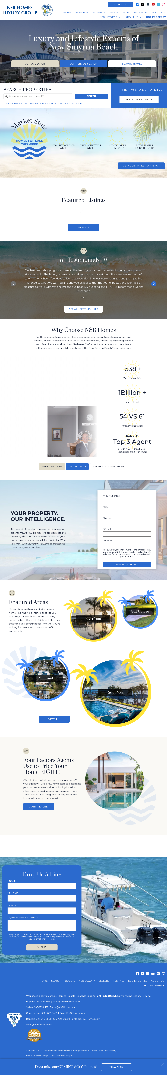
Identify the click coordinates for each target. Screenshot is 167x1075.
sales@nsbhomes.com (39, 1022)
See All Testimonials (83, 310)
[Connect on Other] (148, 4)
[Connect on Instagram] (163, 4)
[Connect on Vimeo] (158, 4)
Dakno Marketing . (63, 1053)
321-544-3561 (43, 1016)
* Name (107, 519)
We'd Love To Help (139, 100)
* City (105, 508)
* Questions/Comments (23, 915)
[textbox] (39, 96)
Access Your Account (69, 104)
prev (13, 284)
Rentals (118, 978)
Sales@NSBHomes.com (66, 999)
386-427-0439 (49, 1010)
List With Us (77, 467)
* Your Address (111, 497)
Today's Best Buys (15, 104)
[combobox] (37, 96)
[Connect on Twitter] (142, 4)
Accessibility (110, 1048)
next (153, 284)
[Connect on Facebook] (137, 4)
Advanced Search (41, 104)
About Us (157, 978)
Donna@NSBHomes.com (62, 1005)
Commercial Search (83, 63)
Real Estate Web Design (38, 1053)
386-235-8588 (41, 1005)
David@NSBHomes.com (73, 1010)
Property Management (110, 467)
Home (67, 12)
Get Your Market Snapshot (141, 166)
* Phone (107, 541)
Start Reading (38, 804)
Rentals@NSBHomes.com (85, 1016)
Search (91, 96)
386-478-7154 (43, 999)
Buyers (70, 978)
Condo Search (35, 63)
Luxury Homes (132, 63)
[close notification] (163, 1063)
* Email (107, 530)
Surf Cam (120, 4)
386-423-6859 (61, 1016)
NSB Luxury (87, 978)
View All (83, 228)
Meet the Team (50, 467)
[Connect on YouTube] (153, 4)
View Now (116, 1067)
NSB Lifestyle (137, 978)
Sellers (104, 978)
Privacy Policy (97, 1048)
